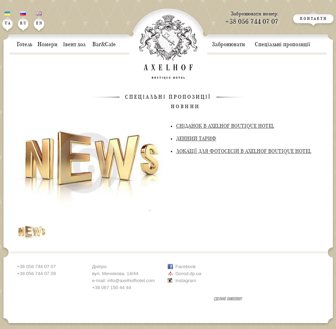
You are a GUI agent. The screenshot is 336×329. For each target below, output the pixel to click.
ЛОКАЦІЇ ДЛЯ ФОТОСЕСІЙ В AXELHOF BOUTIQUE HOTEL (243, 151)
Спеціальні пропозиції (168, 97)
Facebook (185, 266)
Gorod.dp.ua (188, 273)
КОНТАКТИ (313, 19)
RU (23, 19)
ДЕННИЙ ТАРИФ (196, 139)
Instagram (185, 280)
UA (8, 19)
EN (39, 19)
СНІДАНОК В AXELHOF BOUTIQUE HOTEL (225, 126)
